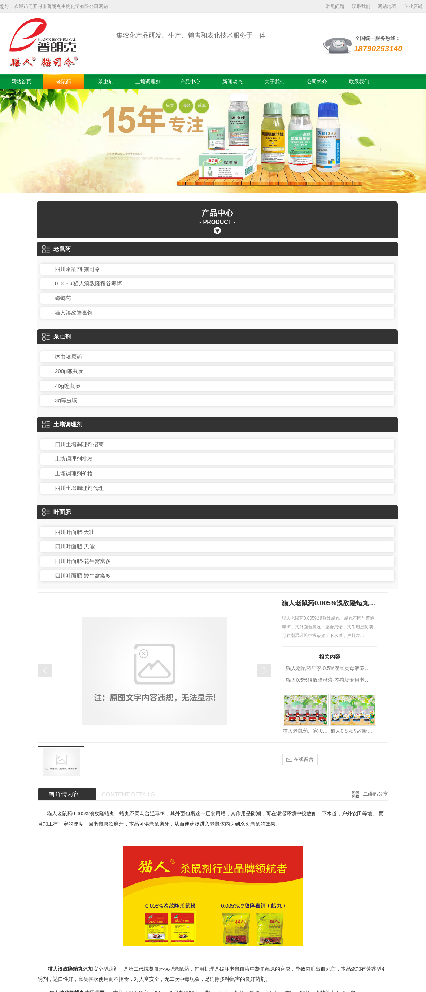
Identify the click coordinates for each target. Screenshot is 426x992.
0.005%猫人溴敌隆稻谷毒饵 (88, 283)
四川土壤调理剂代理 (79, 488)
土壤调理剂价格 (74, 473)
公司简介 (317, 81)
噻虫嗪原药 (68, 357)
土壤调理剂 (148, 81)
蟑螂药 (63, 298)
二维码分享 (375, 794)
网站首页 (21, 81)
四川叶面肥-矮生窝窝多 (83, 575)
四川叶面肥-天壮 (75, 532)
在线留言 (300, 759)
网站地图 (387, 6)
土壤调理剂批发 (74, 459)
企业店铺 (413, 6)
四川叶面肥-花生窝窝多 (83, 561)
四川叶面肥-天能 (75, 546)
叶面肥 (56, 512)
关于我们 (275, 81)
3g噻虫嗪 (66, 400)
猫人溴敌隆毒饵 (74, 313)
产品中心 (190, 81)
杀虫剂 (105, 81)
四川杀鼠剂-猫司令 (77, 269)
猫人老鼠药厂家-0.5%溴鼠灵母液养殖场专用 (331, 668)
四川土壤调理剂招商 (79, 444)
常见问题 (335, 6)
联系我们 (361, 6)
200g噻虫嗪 (69, 371)
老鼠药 (63, 81)
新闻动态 (232, 81)
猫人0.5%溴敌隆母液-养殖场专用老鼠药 (330, 680)
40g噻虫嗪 (67, 386)
